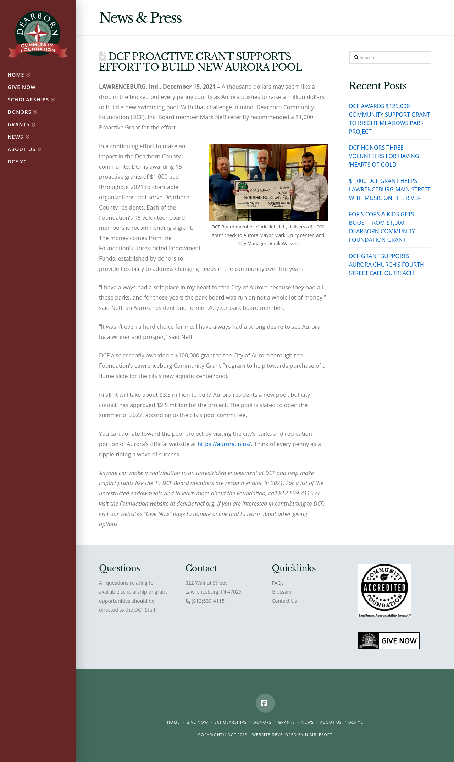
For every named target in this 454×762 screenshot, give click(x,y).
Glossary (282, 591)
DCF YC (356, 722)
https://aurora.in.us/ (224, 444)
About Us (331, 722)
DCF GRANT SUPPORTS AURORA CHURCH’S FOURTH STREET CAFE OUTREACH (386, 264)
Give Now (197, 722)
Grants (286, 722)
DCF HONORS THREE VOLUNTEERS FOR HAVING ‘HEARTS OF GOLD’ (384, 156)
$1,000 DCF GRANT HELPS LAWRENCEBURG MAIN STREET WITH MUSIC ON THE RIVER (390, 189)
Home (173, 722)
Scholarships (231, 722)
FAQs (278, 582)
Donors (262, 722)
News (307, 722)
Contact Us (284, 600)
